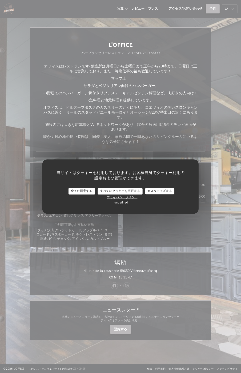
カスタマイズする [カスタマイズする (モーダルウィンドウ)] (159, 191)
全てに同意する (81, 191)
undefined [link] (121, 202)
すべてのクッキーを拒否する (120, 191)
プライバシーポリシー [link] (122, 197)
